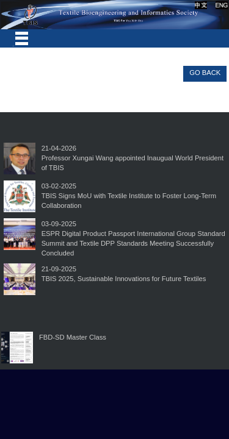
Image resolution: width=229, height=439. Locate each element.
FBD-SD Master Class (72, 337)
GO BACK (204, 72)
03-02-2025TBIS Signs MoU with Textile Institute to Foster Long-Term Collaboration (129, 195)
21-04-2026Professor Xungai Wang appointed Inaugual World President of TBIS (133, 158)
